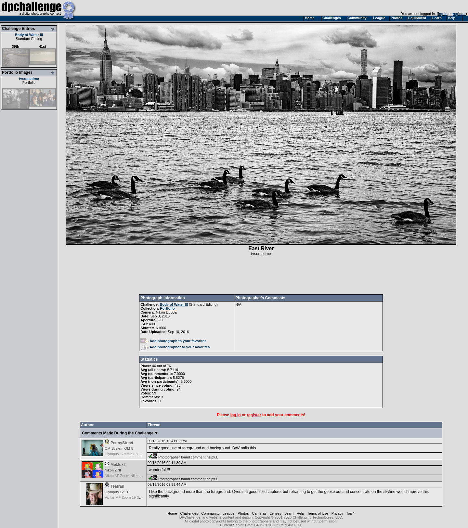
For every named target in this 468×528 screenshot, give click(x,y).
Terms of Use (317, 513)
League (229, 513)
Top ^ (350, 513)
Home (172, 513)
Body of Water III (29, 35)
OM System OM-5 (119, 448)
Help (300, 513)
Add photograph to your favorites (173, 341)
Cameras (259, 513)
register (459, 14)
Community (210, 513)
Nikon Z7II (113, 470)
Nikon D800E (166, 312)
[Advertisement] (261, 275)
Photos (243, 513)
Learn (288, 513)
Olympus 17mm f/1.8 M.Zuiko (128, 454)
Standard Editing (29, 39)
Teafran (117, 486)
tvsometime (29, 79)
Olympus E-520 (117, 492)
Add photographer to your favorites (175, 347)
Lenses (275, 513)
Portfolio (28, 82)
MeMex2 (118, 464)
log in (443, 14)
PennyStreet (121, 443)
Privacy (337, 513)
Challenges (189, 513)
